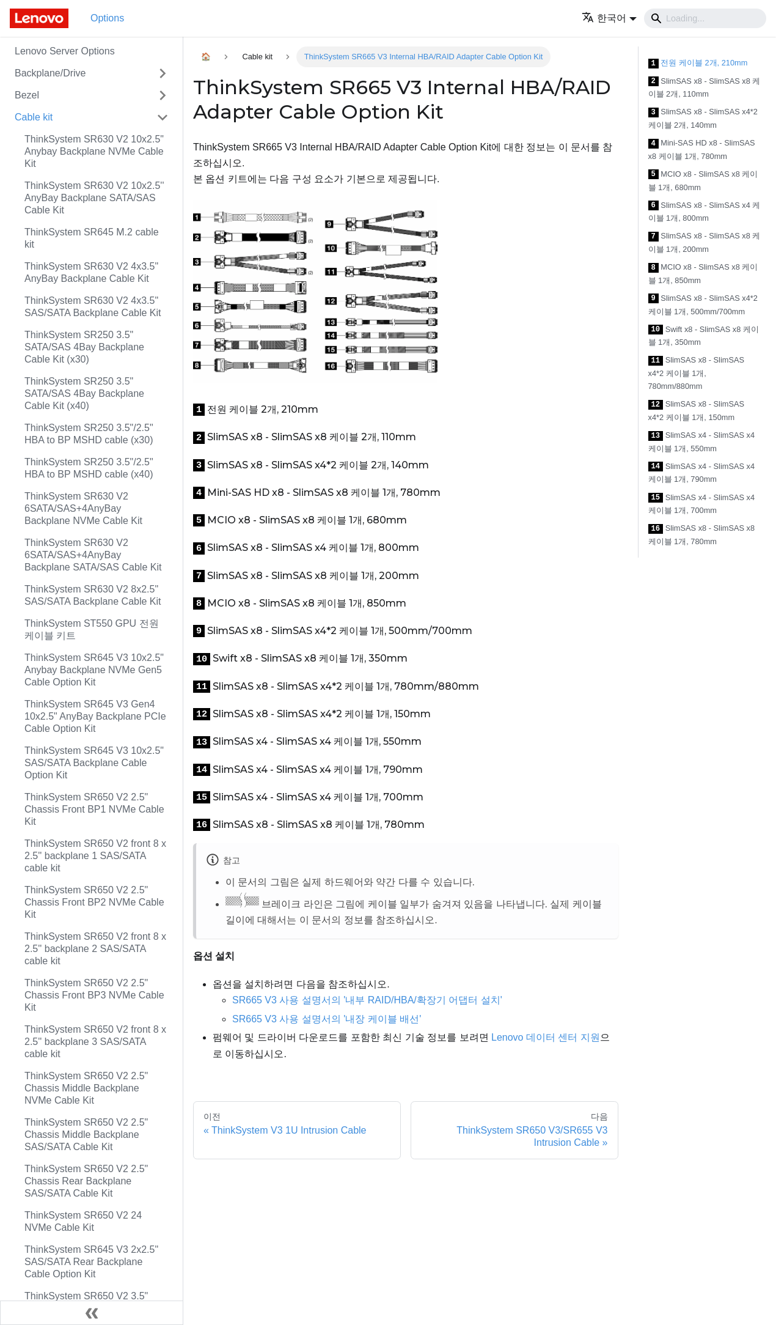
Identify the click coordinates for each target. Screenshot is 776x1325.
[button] (609, 18)
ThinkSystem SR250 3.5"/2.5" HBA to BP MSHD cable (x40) (88, 468)
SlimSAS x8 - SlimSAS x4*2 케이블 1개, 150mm (696, 410)
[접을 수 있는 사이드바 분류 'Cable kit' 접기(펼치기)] (162, 117)
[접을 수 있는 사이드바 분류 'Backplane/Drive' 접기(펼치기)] (162, 73)
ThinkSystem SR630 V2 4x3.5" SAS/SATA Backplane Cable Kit (92, 306)
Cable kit (34, 117)
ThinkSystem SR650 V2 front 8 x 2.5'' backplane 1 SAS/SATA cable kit (95, 855)
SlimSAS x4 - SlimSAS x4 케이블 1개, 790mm (701, 473)
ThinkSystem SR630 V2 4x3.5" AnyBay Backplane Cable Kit (91, 272)
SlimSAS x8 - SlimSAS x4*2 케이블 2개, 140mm (703, 118)
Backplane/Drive (50, 73)
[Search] (705, 18)
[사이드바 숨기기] (91, 1313)
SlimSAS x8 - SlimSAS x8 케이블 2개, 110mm (704, 87)
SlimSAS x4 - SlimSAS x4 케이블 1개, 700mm (701, 504)
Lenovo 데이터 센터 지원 (545, 1037)
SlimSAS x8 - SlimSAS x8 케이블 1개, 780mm (701, 534)
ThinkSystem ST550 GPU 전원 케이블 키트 (91, 629)
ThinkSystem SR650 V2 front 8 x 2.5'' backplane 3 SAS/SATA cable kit (95, 1041)
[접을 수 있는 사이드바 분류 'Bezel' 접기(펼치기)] (162, 95)
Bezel (27, 95)
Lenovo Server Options (65, 51)
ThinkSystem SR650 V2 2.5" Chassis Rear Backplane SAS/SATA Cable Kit (86, 1181)
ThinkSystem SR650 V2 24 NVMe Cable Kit (83, 1221)
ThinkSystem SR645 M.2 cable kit (91, 238)
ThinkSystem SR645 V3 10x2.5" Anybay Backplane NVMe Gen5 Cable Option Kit (94, 669)
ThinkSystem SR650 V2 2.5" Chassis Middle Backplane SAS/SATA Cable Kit (86, 1134)
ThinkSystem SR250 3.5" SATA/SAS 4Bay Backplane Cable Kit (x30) (84, 347)
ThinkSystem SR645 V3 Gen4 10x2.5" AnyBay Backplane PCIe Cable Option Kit (95, 716)
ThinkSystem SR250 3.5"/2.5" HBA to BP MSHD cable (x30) (88, 434)
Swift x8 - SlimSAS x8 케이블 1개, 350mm (703, 336)
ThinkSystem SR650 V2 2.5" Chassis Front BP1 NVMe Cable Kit (94, 809)
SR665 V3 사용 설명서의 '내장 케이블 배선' (326, 1019)
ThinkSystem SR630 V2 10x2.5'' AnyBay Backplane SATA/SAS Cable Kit (94, 197)
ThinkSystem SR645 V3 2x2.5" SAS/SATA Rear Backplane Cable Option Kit (91, 1261)
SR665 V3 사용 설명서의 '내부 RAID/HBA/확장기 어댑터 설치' (367, 1000)
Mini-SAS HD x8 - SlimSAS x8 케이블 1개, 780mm (701, 149)
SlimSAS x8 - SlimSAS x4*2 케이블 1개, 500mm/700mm (703, 304)
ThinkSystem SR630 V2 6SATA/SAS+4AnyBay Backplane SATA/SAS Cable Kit (92, 554)
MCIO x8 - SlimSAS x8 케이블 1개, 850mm (703, 273)
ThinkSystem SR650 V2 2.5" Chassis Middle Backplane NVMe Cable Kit (86, 1088)
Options (107, 18)
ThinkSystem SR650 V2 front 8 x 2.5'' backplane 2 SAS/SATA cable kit (95, 948)
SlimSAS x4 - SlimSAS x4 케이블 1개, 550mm (701, 441)
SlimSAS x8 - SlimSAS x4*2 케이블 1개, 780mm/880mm (696, 373)
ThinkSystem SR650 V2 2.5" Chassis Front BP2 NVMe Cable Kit (94, 902)
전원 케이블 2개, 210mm (698, 63)
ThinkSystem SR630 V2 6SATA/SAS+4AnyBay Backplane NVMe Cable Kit (83, 508)
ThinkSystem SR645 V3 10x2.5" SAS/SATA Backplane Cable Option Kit (94, 762)
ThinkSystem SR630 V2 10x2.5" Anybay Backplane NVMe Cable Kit (94, 151)
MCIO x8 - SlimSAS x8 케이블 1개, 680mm (703, 180)
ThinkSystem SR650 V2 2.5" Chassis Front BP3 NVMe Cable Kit (94, 995)
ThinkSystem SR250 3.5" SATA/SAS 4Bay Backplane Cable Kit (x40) (84, 393)
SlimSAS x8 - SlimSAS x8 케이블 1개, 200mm (704, 242)
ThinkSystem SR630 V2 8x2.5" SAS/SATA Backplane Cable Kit (92, 595)
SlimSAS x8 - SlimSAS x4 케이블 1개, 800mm (704, 212)
